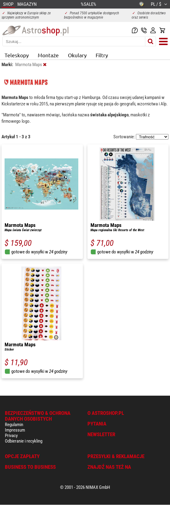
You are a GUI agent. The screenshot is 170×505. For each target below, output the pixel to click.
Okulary (77, 55)
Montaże (48, 55)
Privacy (11, 435)
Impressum (15, 430)
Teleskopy (17, 55)
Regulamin (14, 424)
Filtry (102, 55)
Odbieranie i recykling (23, 441)
